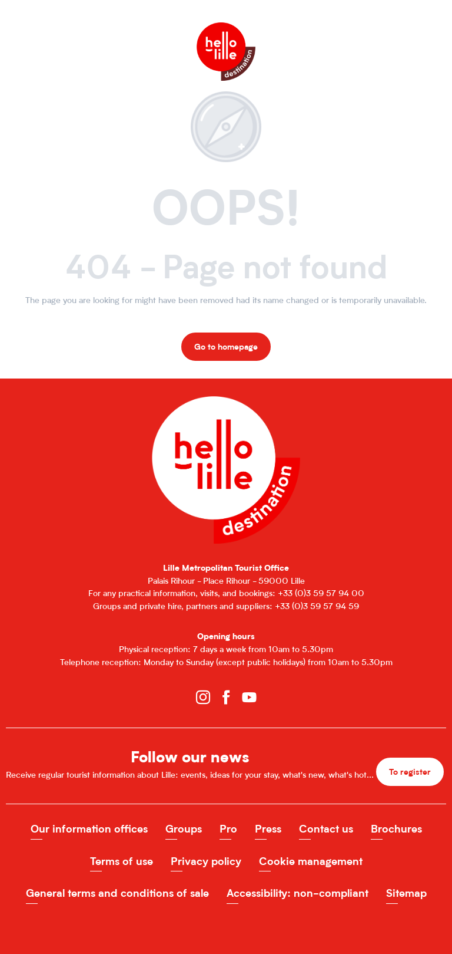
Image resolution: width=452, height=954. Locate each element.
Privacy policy (206, 861)
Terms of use (121, 861)
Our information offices (89, 829)
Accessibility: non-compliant (297, 893)
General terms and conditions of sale (117, 893)
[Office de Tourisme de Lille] (226, 34)
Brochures (396, 829)
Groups (183, 829)
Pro (228, 829)
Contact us (326, 829)
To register (410, 771)
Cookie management (311, 861)
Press (268, 829)
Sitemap (406, 893)
